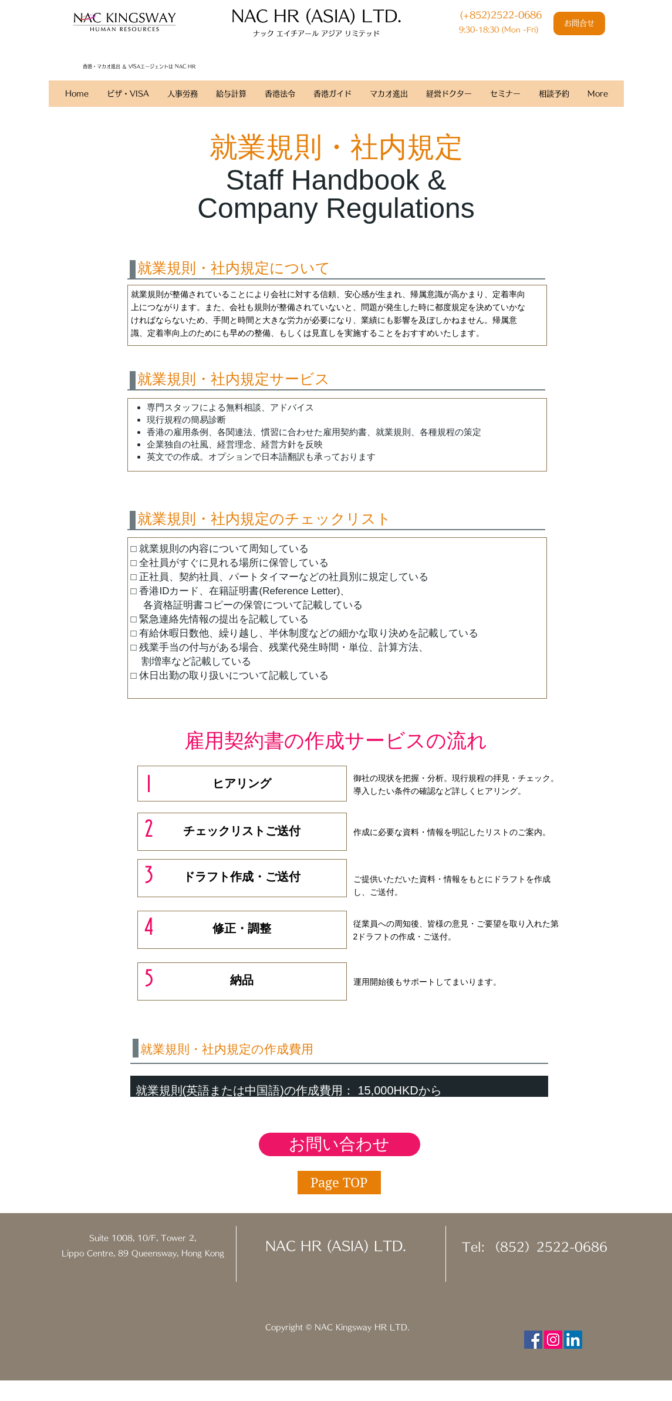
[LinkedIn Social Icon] (573, 1340)
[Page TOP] (339, 1182)
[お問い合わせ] (339, 1144)
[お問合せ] (579, 23)
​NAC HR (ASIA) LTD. (316, 15)
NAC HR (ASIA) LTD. (335, 1246)
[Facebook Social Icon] (533, 1340)
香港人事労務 (106, 112)
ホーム (61, 112)
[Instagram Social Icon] (553, 1340)
